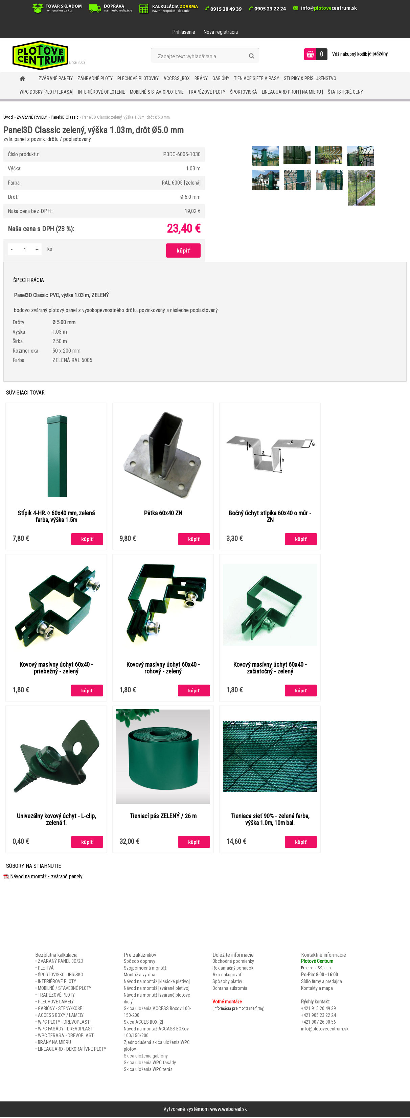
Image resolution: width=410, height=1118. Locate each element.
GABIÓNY (220, 78)
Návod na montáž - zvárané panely (43, 877)
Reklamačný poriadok (232, 969)
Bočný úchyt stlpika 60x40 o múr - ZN (270, 516)
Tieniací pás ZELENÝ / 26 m (163, 816)
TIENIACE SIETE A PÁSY (256, 78)
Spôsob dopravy (139, 962)
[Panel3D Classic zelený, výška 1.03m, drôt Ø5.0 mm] (266, 147)
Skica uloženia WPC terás (148, 1070)
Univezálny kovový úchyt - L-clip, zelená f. (56, 820)
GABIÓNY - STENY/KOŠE (60, 1009)
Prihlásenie (183, 32)
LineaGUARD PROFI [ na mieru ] (292, 92)
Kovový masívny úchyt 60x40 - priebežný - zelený (56, 668)
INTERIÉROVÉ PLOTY (57, 982)
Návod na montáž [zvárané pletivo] (156, 989)
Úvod (8, 117)
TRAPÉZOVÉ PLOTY (206, 92)
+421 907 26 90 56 (318, 1023)
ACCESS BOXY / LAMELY (61, 1016)
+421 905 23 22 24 (318, 1016)
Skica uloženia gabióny (146, 1057)
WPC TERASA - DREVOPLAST (66, 1036)
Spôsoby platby (227, 982)
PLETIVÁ (46, 969)
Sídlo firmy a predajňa (321, 982)
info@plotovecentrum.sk (324, 1029)
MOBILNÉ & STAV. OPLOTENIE (157, 92)
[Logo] (46, 55)
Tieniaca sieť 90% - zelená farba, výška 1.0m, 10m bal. (270, 820)
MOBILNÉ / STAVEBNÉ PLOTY (64, 989)
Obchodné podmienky (233, 962)
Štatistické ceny (345, 92)
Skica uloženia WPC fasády (150, 1063)
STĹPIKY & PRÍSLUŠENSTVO (310, 78)
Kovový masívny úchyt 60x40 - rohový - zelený (163, 668)
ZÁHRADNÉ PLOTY (95, 78)
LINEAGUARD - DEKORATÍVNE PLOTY (72, 1050)
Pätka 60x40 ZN (163, 513)
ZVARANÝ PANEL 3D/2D (60, 962)
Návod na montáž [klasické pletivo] (157, 982)
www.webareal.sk (228, 1110)
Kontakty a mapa (317, 989)
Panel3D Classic (65, 117)
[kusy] (25, 249)
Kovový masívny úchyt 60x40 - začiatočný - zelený (270, 668)
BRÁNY (201, 78)
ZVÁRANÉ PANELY (56, 78)
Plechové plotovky (138, 78)
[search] (251, 56)
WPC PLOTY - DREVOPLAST (64, 1023)
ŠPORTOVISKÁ (243, 92)
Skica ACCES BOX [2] (143, 1023)
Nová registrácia (220, 32)
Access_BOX (176, 78)
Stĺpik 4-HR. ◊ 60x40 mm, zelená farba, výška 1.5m (56, 516)
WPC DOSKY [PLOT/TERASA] (46, 92)
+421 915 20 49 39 (318, 1009)
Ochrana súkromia (229, 989)
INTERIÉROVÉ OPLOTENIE (101, 92)
